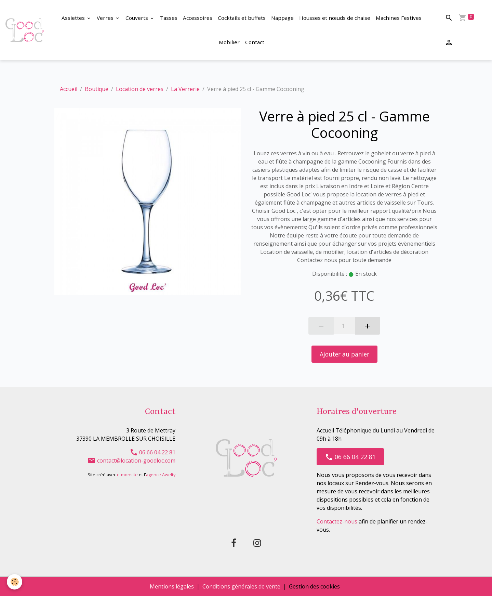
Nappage (282, 17)
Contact (254, 42)
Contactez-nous (337, 521)
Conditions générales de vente (241, 586)
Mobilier (229, 42)
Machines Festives (399, 17)
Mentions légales (172, 586)
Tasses (168, 17)
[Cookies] (14, 581)
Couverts (137, 17)
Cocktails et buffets (242, 17)
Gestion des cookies (314, 586)
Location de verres (139, 89)
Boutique (96, 89)
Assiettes (74, 17)
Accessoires (197, 17)
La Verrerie (185, 89)
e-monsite (127, 474)
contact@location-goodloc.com (131, 460)
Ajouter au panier (344, 354)
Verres (106, 17)
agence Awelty (160, 474)
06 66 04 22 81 (152, 452)
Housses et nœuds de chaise (334, 17)
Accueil (68, 89)
